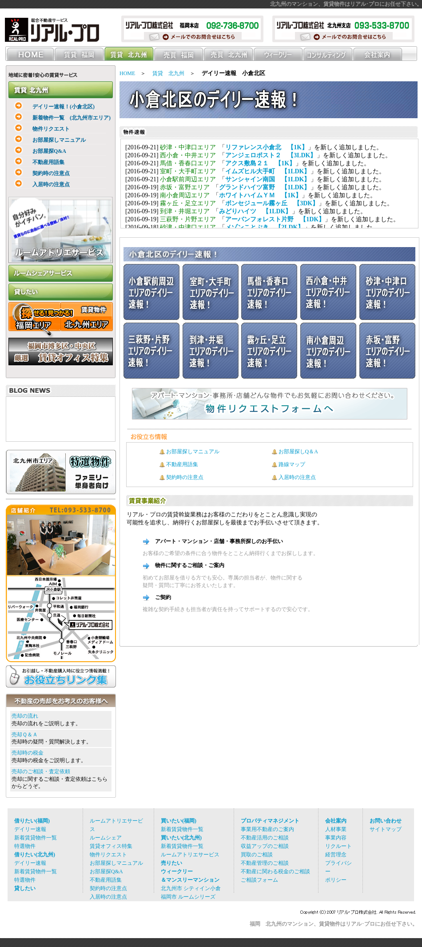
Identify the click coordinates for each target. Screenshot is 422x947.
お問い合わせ (386, 821)
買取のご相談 (257, 854)
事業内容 (335, 838)
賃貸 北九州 (168, 73)
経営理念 (335, 854)
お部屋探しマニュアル (46, 140)
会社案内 (335, 821)
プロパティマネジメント (270, 821)
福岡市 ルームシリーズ (188, 897)
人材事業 (335, 829)
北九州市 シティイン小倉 (191, 888)
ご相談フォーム (259, 880)
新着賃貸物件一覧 (35, 838)
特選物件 (25, 846)
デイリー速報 (30, 829)
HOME (127, 73)
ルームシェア (106, 838)
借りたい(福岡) (32, 821)
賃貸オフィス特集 (111, 846)
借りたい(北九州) (34, 854)
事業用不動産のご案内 (267, 829)
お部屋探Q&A (36, 151)
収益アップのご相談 (265, 846)
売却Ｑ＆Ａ (25, 734)
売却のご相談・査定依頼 (41, 771)
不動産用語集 (35, 162)
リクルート (338, 846)
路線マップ (292, 464)
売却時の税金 (28, 753)
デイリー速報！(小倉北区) (50, 107)
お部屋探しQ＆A (298, 451)
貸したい (25, 888)
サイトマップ (386, 829)
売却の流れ (25, 716)
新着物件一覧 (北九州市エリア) (58, 118)
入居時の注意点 (38, 184)
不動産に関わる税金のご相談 (275, 871)
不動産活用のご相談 (265, 838)
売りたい (171, 863)
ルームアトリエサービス (190, 854)
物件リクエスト (38, 129)
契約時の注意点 (38, 173)
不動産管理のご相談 (265, 863)
